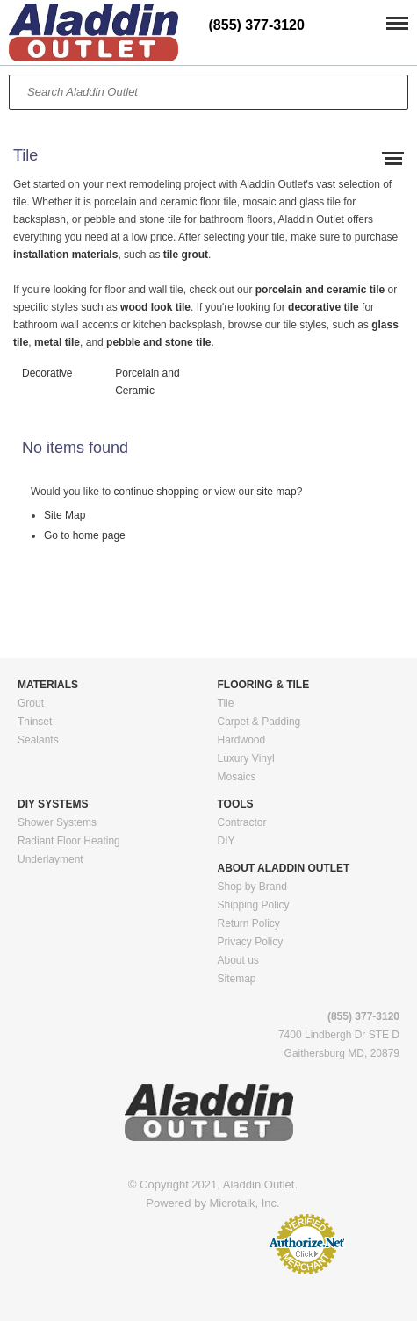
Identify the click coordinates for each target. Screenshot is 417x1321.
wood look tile (155, 307)
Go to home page (85, 535)
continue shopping (156, 491)
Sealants (38, 740)
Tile (226, 703)
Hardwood (242, 740)
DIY (226, 841)
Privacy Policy (251, 942)
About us (238, 960)
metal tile (57, 342)
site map (276, 491)
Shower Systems (57, 822)
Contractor (242, 822)
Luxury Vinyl (246, 758)
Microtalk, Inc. (245, 1203)
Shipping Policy (254, 905)
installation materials (65, 254)
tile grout (185, 254)
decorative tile (323, 307)
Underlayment (50, 859)
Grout (31, 703)
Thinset (35, 721)
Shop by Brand (252, 886)
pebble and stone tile (158, 342)
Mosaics (237, 777)
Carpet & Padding (259, 721)
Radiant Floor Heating (69, 841)
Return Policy (249, 923)
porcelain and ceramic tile (321, 290)
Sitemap (237, 979)
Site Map (64, 515)
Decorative (47, 373)
